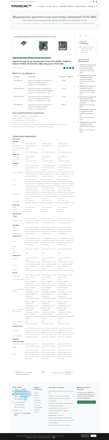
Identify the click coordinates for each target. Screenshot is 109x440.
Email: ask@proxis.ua (31, 1)
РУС (80, 35)
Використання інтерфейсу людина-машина (60, 418)
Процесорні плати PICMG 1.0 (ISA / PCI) (51, 23)
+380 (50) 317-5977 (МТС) (20, 396)
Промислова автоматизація (55, 405)
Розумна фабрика (53, 422)
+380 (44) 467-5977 (20, 402)
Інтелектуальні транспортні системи (58, 408)
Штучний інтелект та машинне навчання (59, 425)
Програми (37, 410)
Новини (90, 6)
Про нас (55, 6)
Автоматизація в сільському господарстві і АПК (61, 420)
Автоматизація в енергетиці (55, 415)
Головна (41, 6)
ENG (86, 35)
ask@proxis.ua (18, 410)
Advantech (20, 67)
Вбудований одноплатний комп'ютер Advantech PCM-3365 (78, 23)
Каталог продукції (80, 6)
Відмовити (85, 435)
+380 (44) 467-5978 (19, 407)
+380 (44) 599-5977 (19, 405)
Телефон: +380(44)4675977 (17, 1)
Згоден (93, 435)
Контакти (48, 6)
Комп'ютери (37, 400)
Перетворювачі (38, 407)
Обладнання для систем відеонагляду (58, 396)
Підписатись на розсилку (86, 402)
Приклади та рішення (66, 6)
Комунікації (37, 405)
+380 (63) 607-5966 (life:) (20, 399)
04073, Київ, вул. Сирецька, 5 (22, 391)
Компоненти (36, 23)
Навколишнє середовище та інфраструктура (60, 403)
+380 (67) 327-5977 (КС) (21, 394)
